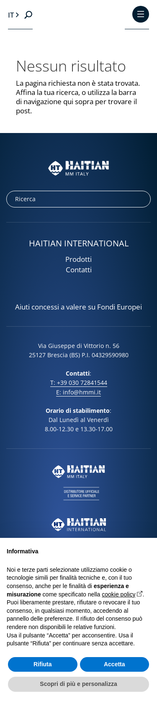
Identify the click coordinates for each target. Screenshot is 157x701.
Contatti (79, 269)
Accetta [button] (114, 664)
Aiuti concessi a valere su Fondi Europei (78, 307)
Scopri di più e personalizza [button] (78, 684)
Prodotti (78, 259)
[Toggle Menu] (140, 15)
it (11, 15)
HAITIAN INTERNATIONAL (79, 243)
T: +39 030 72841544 (78, 382)
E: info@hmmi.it (78, 392)
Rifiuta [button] (42, 664)
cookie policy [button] (118, 594)
